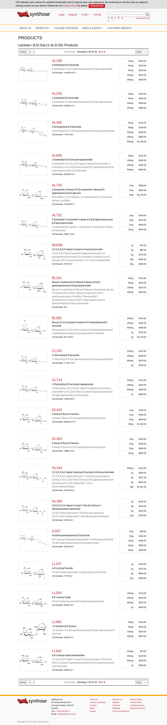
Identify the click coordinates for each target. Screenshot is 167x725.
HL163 (57, 468)
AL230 (57, 93)
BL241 (57, 278)
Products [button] (41, 28)
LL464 (56, 622)
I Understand (96, 6)
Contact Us (117, 699)
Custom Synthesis (66, 28)
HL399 (57, 501)
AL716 (57, 185)
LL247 (56, 564)
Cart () (97, 14)
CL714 (57, 380)
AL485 (57, 122)
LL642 (56, 651)
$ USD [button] (84, 14)
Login (61, 14)
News (92, 708)
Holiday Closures (137, 705)
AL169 (57, 61)
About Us (25, 28)
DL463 (57, 439)
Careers (93, 705)
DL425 (57, 410)
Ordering (116, 705)
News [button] (91, 28)
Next (102, 51)
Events (93, 711)
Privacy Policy (136, 699)
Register (73, 14)
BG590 (57, 245)
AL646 (57, 155)
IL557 (56, 531)
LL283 (56, 593)
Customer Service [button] (119, 28)
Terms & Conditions (120, 711)
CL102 (57, 351)
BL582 (57, 318)
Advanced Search (143, 18)
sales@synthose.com (66, 714)
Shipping (116, 708)
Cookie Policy (70, 5)
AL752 (57, 215)
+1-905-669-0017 (62, 711)
